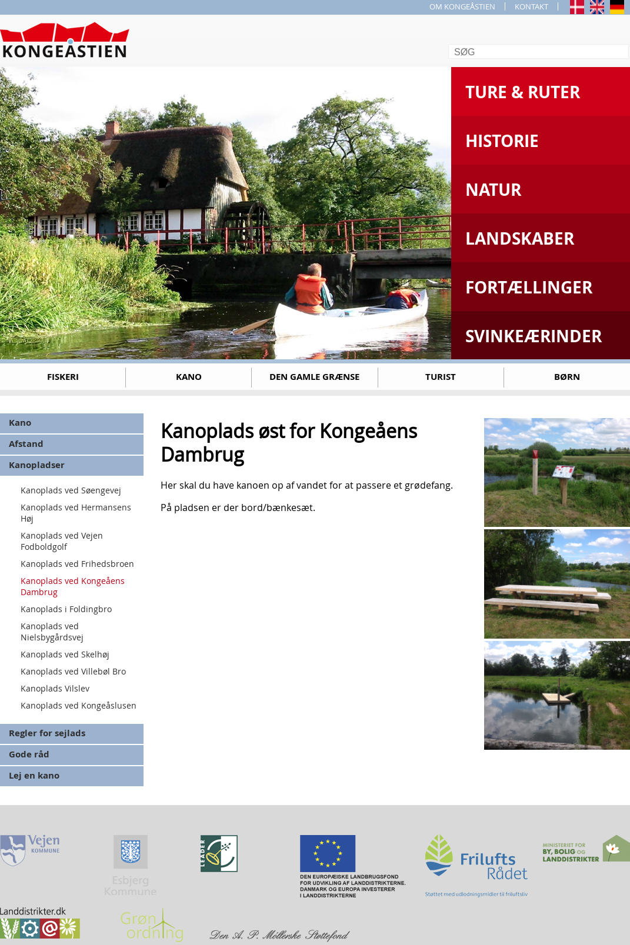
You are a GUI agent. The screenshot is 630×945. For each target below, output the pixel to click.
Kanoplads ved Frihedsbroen (77, 563)
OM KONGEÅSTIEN (462, 6)
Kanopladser (37, 465)
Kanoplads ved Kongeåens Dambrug (73, 586)
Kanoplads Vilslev (55, 688)
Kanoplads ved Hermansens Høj (76, 513)
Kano (189, 376)
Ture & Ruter (522, 92)
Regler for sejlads (47, 733)
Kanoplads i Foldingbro (66, 609)
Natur (493, 189)
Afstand (26, 444)
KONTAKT (531, 6)
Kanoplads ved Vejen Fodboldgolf (62, 541)
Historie (502, 140)
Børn (567, 376)
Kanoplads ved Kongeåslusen (78, 705)
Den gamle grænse (314, 376)
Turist (440, 376)
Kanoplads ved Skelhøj (65, 654)
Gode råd (29, 754)
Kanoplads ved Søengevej (71, 490)
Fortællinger (528, 287)
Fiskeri (63, 376)
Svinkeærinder (533, 336)
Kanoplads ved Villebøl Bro (73, 671)
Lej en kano (34, 775)
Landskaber (519, 238)
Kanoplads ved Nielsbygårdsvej (52, 631)
